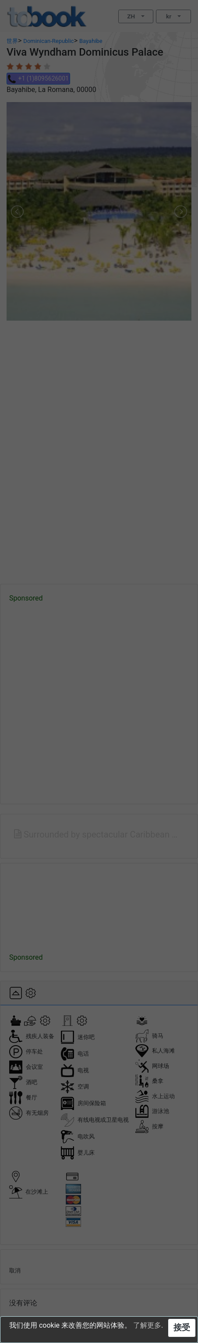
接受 (181, 1327)
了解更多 (147, 1325)
